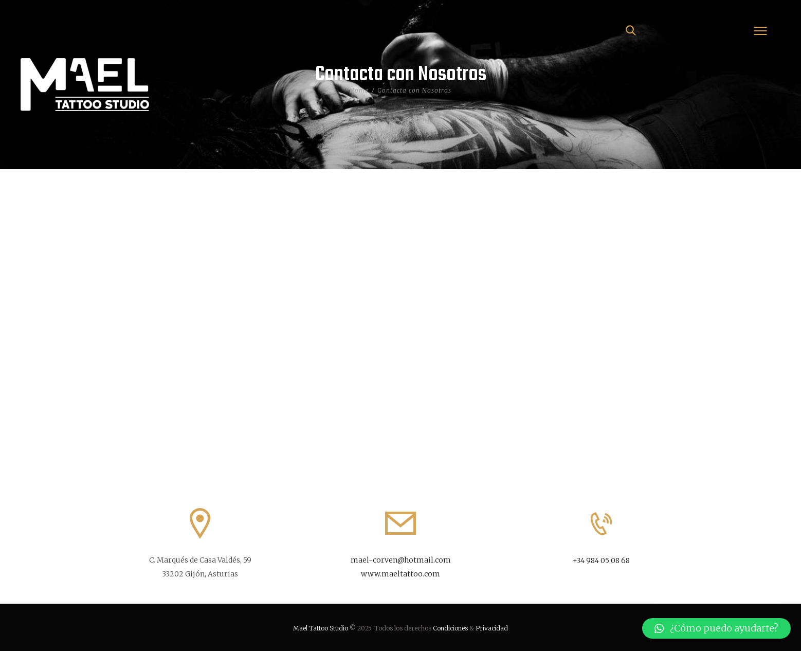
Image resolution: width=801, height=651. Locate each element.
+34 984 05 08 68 (601, 560)
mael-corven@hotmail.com (401, 560)
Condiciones (450, 628)
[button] (716, 628)
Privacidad (492, 628)
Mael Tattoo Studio (320, 628)
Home (359, 90)
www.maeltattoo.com (400, 573)
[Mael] (400, 315)
